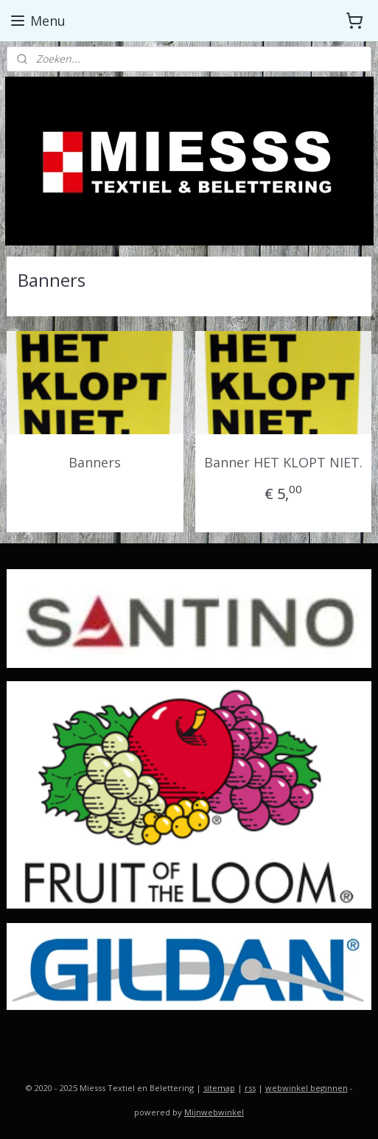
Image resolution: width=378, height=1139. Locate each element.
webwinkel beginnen (306, 1087)
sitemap (219, 1087)
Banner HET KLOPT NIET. (283, 462)
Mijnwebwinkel (214, 1112)
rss (250, 1087)
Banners (95, 462)
